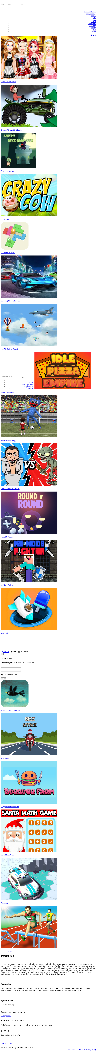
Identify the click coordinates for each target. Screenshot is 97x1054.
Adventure (92, 24)
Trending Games (90, 12)
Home (93, 10)
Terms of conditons (78, 1050)
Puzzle (93, 32)
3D (94, 20)
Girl (94, 30)
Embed (5, 652)
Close (4, 679)
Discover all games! (8, 1044)
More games (6, 1016)
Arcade (93, 16)
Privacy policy (91, 1050)
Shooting (92, 26)
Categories (91, 14)
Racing (93, 28)
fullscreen (23, 652)
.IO (94, 18)
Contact (68, 1050)
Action (93, 22)
